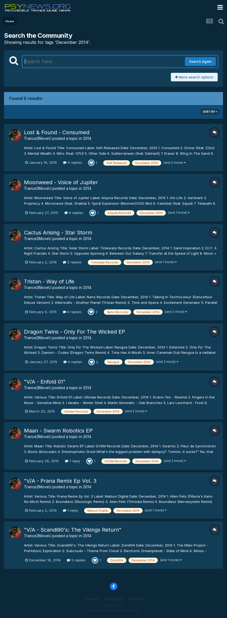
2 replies (72, 262)
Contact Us (114, 598)
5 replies (76, 560)
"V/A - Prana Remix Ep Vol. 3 (60, 481)
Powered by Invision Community (113, 610)
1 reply (72, 461)
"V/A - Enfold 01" (44, 382)
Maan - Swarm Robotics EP (58, 430)
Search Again (200, 61)
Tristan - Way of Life (49, 281)
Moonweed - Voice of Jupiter (61, 182)
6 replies (73, 213)
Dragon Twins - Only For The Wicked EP (74, 332)
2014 (87, 138)
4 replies (72, 162)
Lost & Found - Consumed (56, 132)
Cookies (136, 598)
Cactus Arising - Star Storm (58, 232)
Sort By (210, 111)
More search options (194, 77)
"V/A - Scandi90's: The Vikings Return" (72, 530)
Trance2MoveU (37, 138)
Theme (92, 598)
